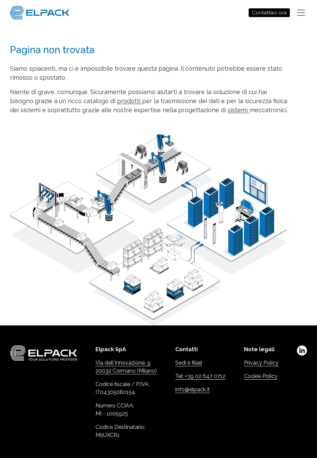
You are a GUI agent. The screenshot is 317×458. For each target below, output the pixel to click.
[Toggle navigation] (301, 13)
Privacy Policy (261, 363)
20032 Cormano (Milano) (126, 371)
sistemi (238, 109)
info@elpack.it (192, 389)
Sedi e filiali (188, 363)
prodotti (129, 100)
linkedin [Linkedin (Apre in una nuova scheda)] (302, 351)
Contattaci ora (269, 13)
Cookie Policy (260, 376)
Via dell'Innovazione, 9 (123, 363)
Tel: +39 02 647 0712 (200, 376)
